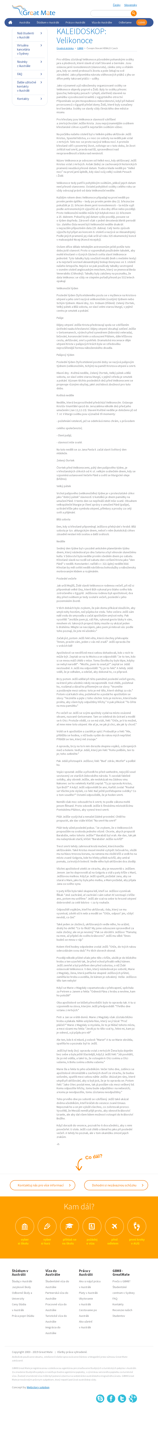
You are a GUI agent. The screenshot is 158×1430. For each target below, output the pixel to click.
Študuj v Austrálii (22, 1281)
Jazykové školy (21, 1287)
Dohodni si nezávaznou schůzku (118, 1185)
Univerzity (18, 1298)
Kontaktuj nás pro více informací (44, 1185)
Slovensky (130, 5)
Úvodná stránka (65, 48)
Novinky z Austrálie (29, 64)
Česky (117, 5)
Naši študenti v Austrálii (29, 35)
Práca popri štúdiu (23, 1316)
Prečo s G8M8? (121, 1281)
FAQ (29, 74)
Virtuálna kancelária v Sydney (29, 49)
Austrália (24, 22)
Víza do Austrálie (102, 22)
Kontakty (29, 99)
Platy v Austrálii (88, 1293)
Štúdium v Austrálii (48, 22)
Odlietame (125, 22)
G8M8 (141, 22)
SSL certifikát (122, 1411)
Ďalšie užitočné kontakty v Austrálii (29, 86)
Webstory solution (38, 1387)
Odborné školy (21, 1293)
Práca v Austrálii (75, 22)
